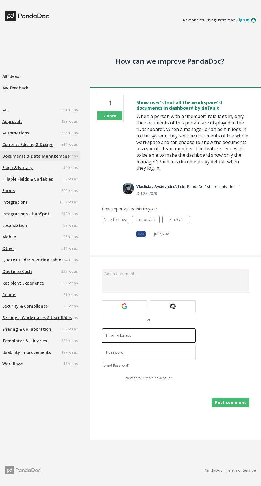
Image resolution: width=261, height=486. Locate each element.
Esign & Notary (17, 167)
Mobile (9, 237)
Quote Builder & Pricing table (31, 260)
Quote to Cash (17, 271)
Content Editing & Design (27, 144)
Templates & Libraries (24, 340)
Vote (111, 116)
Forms (8, 190)
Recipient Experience (23, 283)
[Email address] (149, 335)
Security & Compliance (25, 306)
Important (148, 220)
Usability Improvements (26, 352)
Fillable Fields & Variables (27, 179)
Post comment (230, 402)
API (5, 110)
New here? (148, 378)
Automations (15, 133)
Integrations (15, 202)
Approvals (12, 121)
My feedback (15, 88)
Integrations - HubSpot (25, 213)
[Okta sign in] (173, 306)
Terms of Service (241, 470)
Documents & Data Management (35, 156)
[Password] (149, 352)
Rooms (9, 294)
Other (8, 248)
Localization (14, 225)
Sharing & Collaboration (26, 329)
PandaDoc (213, 470)
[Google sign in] (125, 306)
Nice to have (116, 220)
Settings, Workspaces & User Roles (37, 317)
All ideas (10, 76)
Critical (180, 220)
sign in (243, 20)
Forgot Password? (116, 365)
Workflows (12, 364)
